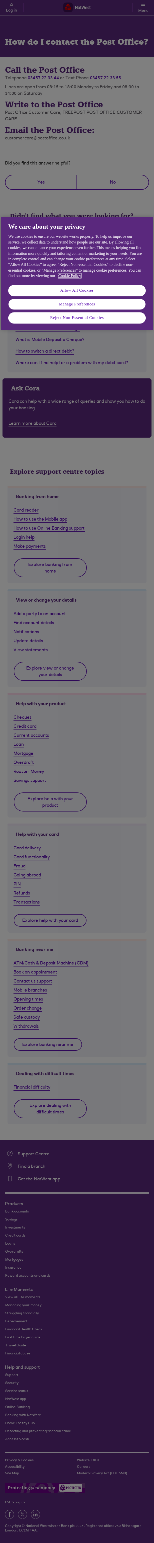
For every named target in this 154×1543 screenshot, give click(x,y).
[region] (77, 273)
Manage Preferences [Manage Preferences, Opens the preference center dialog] (77, 304)
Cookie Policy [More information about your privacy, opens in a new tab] (69, 276)
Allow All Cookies (77, 290)
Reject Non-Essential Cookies (77, 318)
